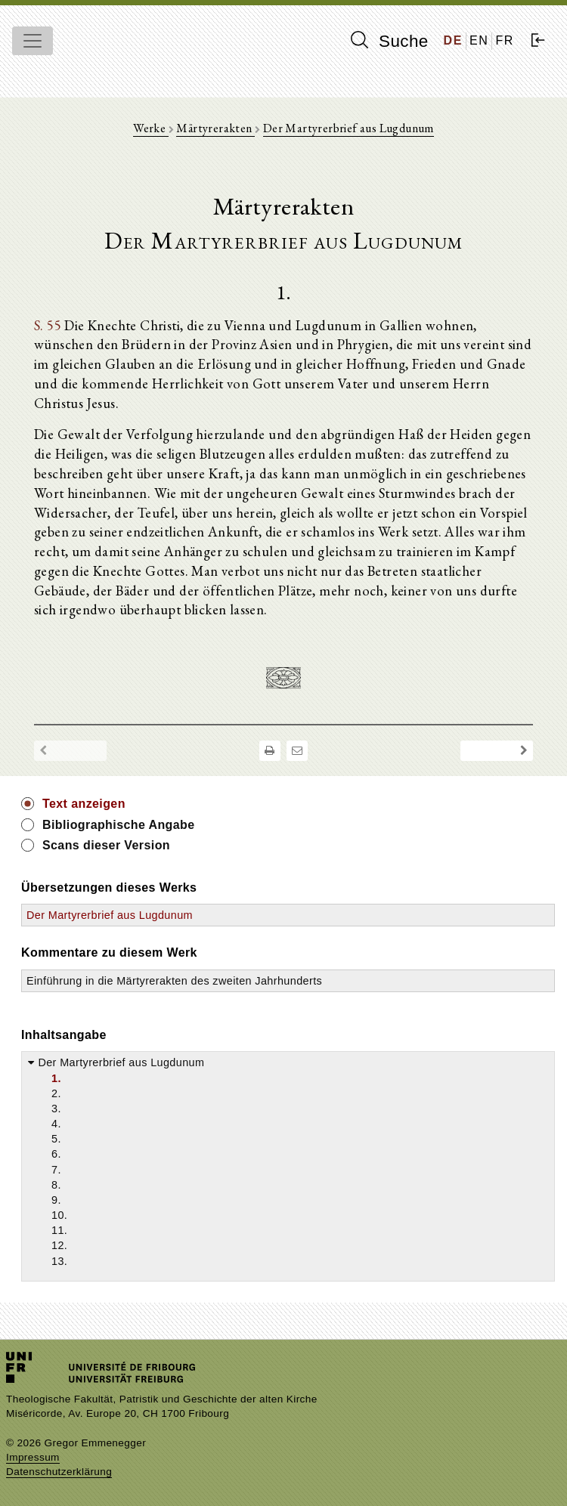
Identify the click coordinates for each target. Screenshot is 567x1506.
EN (478, 40)
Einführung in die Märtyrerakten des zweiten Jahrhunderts (174, 981)
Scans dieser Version (106, 845)
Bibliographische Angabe (118, 824)
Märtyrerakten (215, 128)
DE (453, 40)
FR (504, 40)
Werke (150, 128)
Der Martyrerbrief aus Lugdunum (348, 128)
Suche (389, 41)
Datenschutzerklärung (59, 1471)
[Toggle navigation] (32, 40)
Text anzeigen (83, 803)
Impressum (33, 1457)
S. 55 (47, 325)
